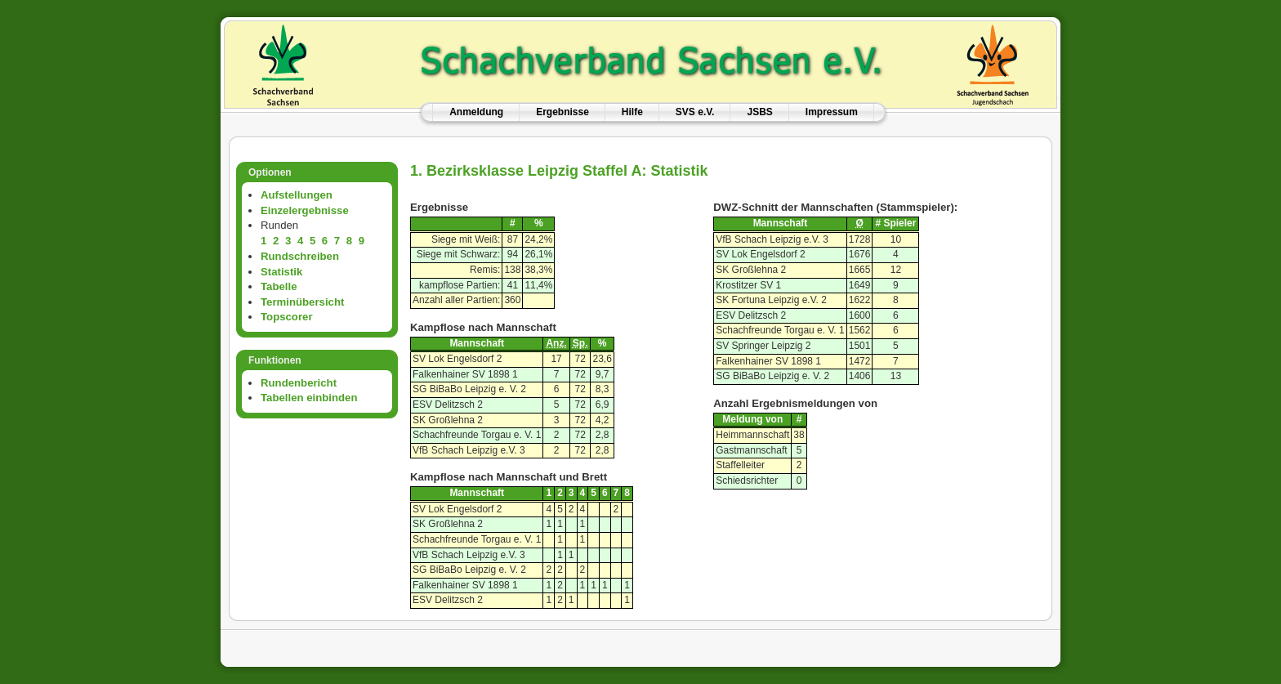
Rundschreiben (300, 256)
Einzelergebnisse (305, 210)
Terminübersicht (302, 302)
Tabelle (279, 286)
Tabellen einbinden (309, 397)
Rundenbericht (299, 383)
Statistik (281, 272)
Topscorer (287, 317)
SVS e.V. (695, 112)
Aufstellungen (297, 195)
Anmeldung (476, 112)
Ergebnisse (562, 112)
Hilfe (632, 112)
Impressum (832, 112)
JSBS (759, 112)
